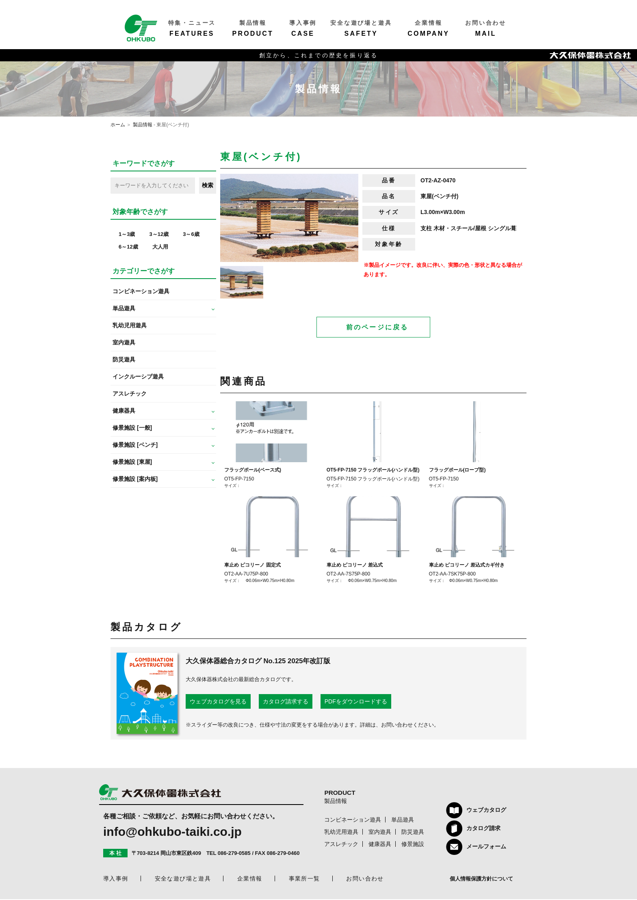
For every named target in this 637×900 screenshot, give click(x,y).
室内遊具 (124, 342)
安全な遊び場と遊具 (183, 879)
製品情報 (142, 125)
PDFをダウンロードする (356, 702)
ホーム (117, 125)
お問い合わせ (365, 879)
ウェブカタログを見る (218, 702)
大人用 (160, 247)
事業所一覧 (304, 879)
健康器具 (379, 845)
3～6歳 (191, 234)
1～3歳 (127, 234)
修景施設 (412, 845)
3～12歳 (159, 234)
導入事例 (115, 879)
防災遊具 (124, 359)
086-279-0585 (234, 854)
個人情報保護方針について (481, 879)
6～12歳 (128, 247)
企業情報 (249, 879)
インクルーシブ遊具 (138, 376)
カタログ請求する (285, 702)
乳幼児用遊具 (130, 325)
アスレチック (130, 393)
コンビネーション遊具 (141, 291)
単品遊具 (402, 820)
